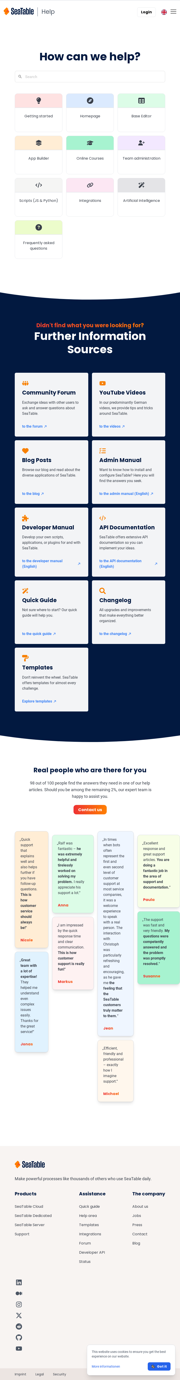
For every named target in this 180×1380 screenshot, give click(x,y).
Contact (140, 1234)
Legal (39, 1374)
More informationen (106, 1366)
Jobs (136, 1215)
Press (137, 1225)
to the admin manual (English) (126, 493)
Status (85, 1261)
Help (48, 12)
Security (59, 1374)
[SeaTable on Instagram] (19, 1304)
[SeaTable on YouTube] (19, 1348)
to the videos (112, 426)
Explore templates (39, 701)
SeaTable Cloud (29, 1206)
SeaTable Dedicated (33, 1215)
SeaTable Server (30, 1225)
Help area (88, 1215)
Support (22, 1234)
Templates (89, 1225)
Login (146, 12)
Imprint (20, 1374)
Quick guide (89, 1206)
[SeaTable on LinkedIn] (19, 1282)
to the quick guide (39, 634)
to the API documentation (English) (128, 564)
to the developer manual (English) (51, 564)
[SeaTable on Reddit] (19, 1326)
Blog (136, 1243)
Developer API (92, 1252)
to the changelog (115, 634)
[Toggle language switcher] (164, 12)
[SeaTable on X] (19, 1315)
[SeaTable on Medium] (19, 1293)
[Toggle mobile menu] (173, 11)
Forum (85, 1243)
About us (140, 1206)
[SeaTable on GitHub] (19, 1337)
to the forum (34, 426)
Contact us (90, 810)
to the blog (33, 493)
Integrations (90, 1234)
